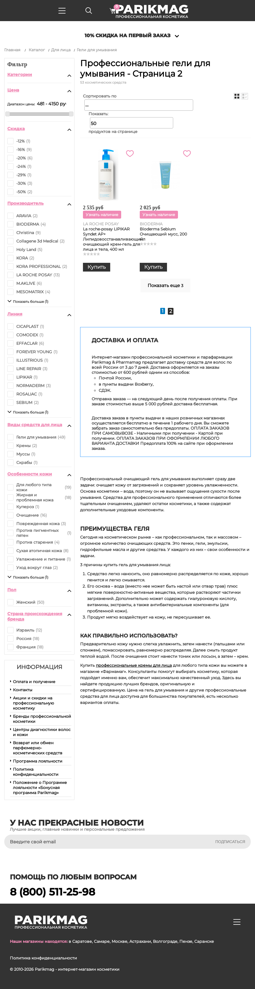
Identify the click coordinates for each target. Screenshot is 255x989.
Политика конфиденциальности (35, 772)
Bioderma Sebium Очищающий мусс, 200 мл (163, 234)
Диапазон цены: (21, 104)
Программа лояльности (37, 761)
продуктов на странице (113, 131)
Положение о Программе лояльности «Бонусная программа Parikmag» (40, 787)
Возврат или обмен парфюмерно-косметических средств (37, 747)
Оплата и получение (34, 681)
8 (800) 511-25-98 (52, 892)
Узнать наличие (102, 214)
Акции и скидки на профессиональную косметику (33, 703)
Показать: (98, 113)
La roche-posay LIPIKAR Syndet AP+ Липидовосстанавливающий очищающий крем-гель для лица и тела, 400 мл (113, 239)
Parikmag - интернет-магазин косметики (77, 969)
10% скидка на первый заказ (127, 35)
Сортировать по (99, 96)
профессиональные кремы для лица (134, 665)
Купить (96, 267)
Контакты (22, 689)
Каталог (37, 49)
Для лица (61, 49)
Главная (12, 49)
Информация (39, 667)
